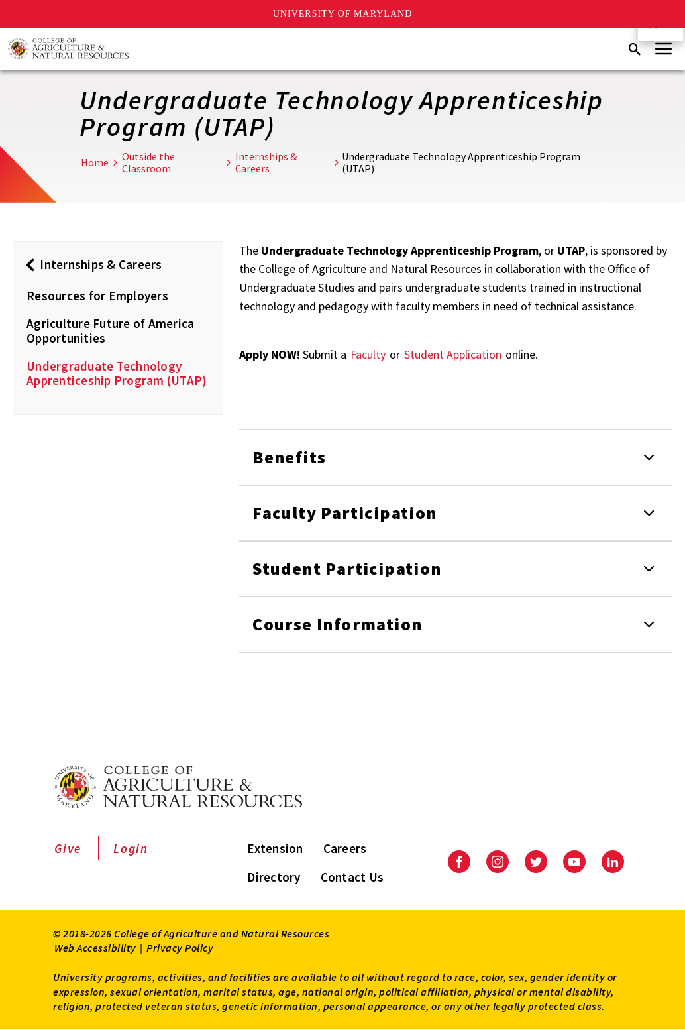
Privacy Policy (179, 947)
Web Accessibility (95, 947)
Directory (273, 877)
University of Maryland (343, 14)
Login (130, 848)
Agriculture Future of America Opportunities (110, 330)
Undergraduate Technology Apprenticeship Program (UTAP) (116, 373)
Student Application (452, 354)
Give (67, 848)
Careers (345, 848)
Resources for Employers (97, 296)
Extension (275, 848)
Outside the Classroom (148, 162)
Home (95, 162)
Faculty (368, 354)
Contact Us (352, 877)
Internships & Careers (266, 162)
